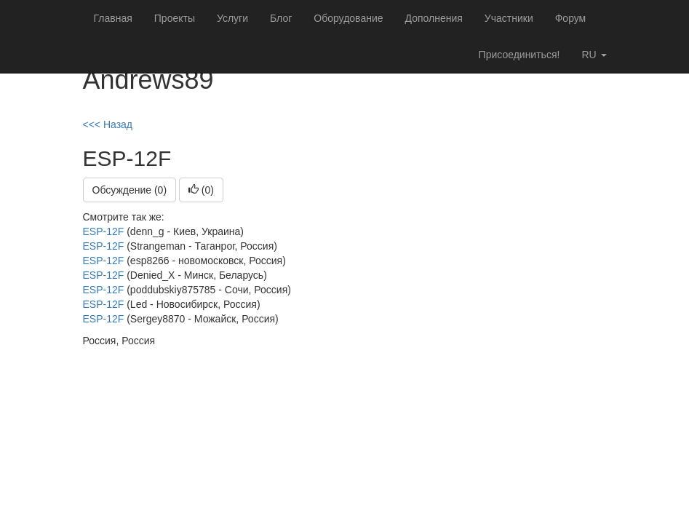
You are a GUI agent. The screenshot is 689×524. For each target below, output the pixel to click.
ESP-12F (103, 231)
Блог (281, 18)
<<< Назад (108, 124)
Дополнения (434, 18)
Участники (509, 18)
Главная (113, 18)
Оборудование (348, 18)
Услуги (232, 18)
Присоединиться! (519, 54)
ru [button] (593, 54)
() (201, 190)
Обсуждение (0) (129, 190)
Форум (570, 18)
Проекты (174, 18)
